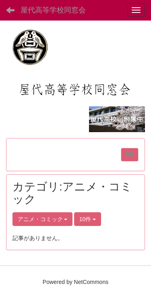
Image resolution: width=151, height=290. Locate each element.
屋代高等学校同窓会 (53, 10)
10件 (87, 219)
